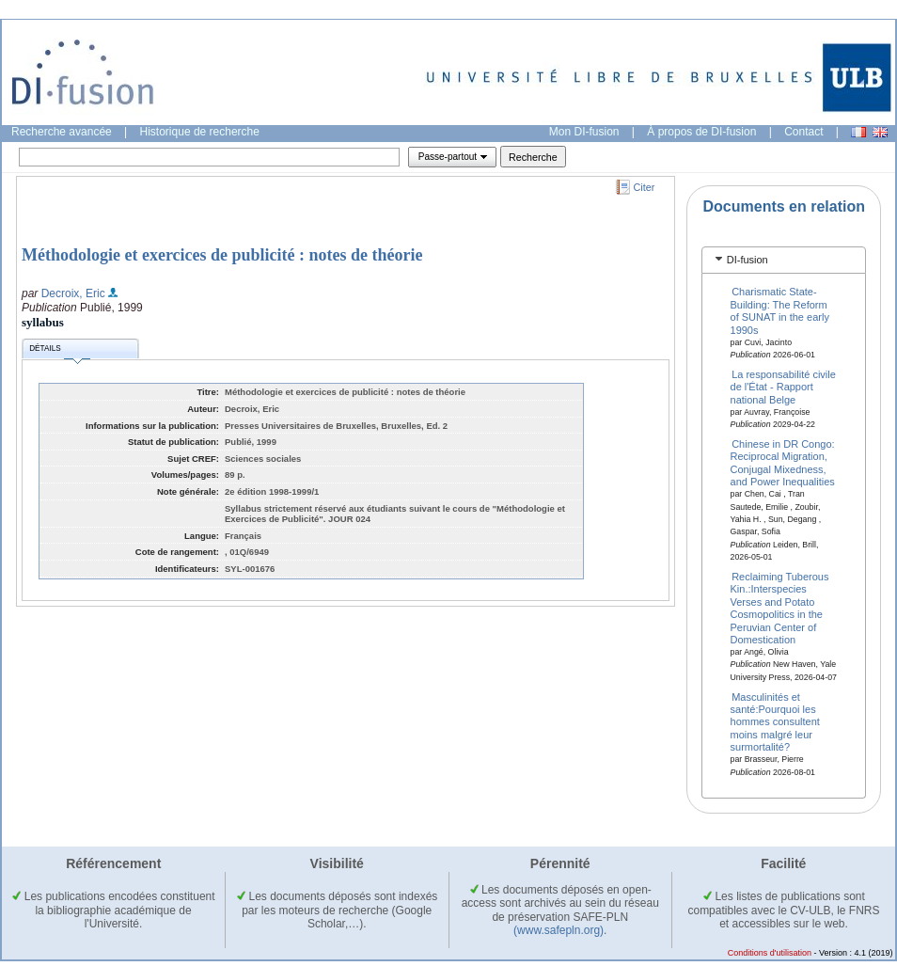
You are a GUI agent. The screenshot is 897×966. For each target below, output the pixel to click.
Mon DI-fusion (584, 131)
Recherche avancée (61, 131)
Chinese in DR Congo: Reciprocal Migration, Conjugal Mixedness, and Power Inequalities (783, 462)
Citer (644, 187)
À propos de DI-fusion (701, 131)
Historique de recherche (200, 131)
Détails (59, 351)
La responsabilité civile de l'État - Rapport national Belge (783, 387)
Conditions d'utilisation (769, 953)
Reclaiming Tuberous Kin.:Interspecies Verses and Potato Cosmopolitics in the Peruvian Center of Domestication (780, 608)
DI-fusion (747, 259)
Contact (803, 131)
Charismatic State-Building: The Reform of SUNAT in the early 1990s (780, 310)
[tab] (783, 260)
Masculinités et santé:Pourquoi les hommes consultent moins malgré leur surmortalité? (775, 721)
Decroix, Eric (73, 293)
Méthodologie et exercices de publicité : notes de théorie (222, 254)
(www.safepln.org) (558, 930)
